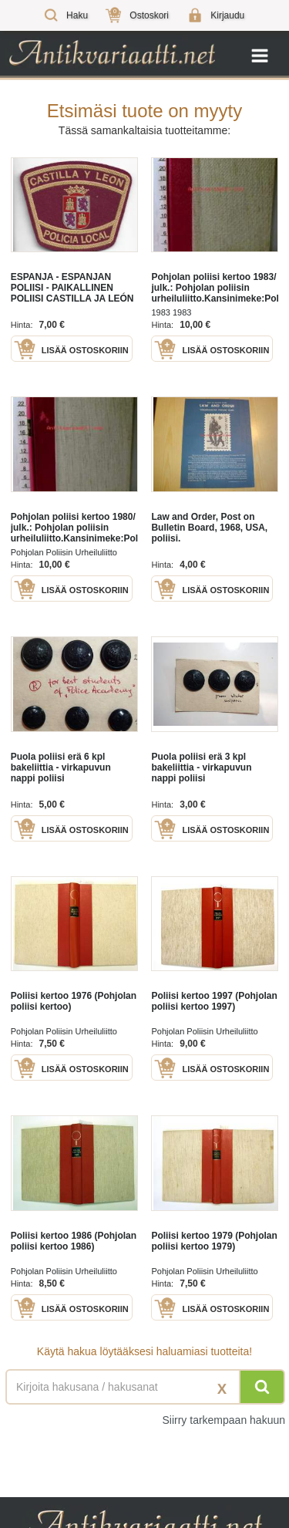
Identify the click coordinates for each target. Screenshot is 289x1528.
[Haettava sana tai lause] (144, 1387)
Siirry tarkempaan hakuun (223, 1420)
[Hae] (262, 1387)
